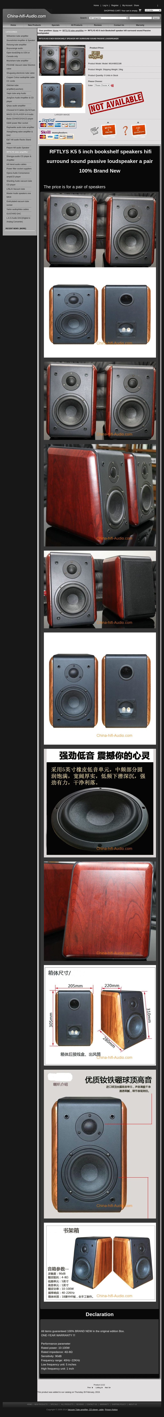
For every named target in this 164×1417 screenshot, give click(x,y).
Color (90, 85)
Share (136, 5)
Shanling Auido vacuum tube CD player (19, 183)
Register (115, 5)
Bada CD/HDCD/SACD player (20, 119)
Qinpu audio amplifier (16, 106)
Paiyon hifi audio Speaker (18, 148)
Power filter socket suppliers (19, 169)
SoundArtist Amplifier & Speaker (21, 40)
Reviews (98, 25)
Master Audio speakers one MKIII (19, 195)
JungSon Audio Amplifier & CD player (20, 100)
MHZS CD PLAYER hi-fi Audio (20, 114)
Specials (56, 25)
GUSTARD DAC (14, 214)
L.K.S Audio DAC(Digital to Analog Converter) (18, 220)
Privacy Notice (111, 1410)
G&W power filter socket (17, 123)
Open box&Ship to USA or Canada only (18, 55)
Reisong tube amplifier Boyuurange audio (16, 47)
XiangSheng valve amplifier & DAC (20, 133)
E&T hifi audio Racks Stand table (19, 142)
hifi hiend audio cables (16, 164)
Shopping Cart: (112, 11)
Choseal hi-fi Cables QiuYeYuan (21, 110)
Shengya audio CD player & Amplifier (19, 158)
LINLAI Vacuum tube (16, 189)
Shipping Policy (119, 1404)
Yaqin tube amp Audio (16, 93)
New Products (34, 25)
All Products (76, 25)
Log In (105, 5)
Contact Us (119, 25)
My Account (127, 5)
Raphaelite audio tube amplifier (20, 127)
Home (96, 5)
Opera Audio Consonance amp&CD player (18, 175)
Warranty (140, 25)
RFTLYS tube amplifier (73, 30)
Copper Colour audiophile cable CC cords (21, 79)
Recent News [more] (16, 228)
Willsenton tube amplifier (17, 36)
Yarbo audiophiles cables (18, 209)
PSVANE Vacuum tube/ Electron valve (21, 67)
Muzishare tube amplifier (17, 61)
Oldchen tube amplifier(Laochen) (15, 87)
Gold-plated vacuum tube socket (18, 203)
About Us (133, 1404)
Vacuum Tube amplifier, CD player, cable (86, 1410)
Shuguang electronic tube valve (20, 73)
